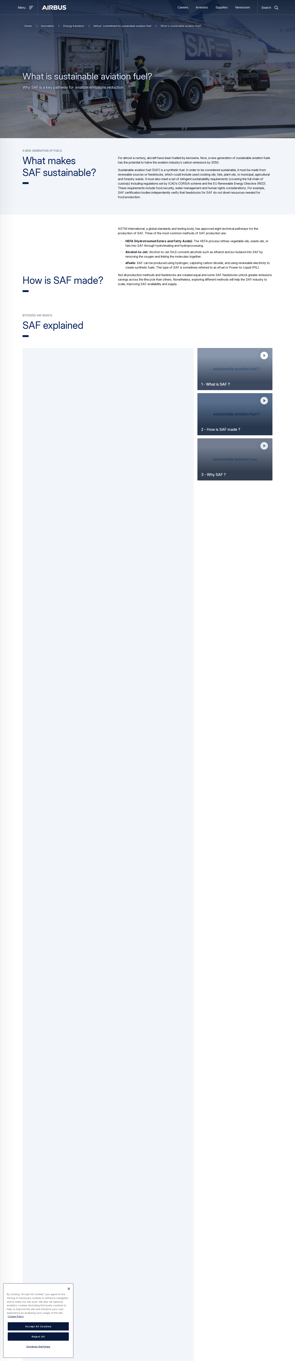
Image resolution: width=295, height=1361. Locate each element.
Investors (202, 7)
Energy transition (73, 25)
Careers (183, 7)
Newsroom (242, 7)
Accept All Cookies (38, 1326)
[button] (234, 369)
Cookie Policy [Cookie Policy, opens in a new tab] (16, 1316)
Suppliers (221, 7)
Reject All (38, 1336)
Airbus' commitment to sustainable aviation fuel (122, 25)
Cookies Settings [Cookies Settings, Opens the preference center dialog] (38, 1346)
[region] (38, 1320)
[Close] (69, 1289)
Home (28, 25)
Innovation (47, 25)
